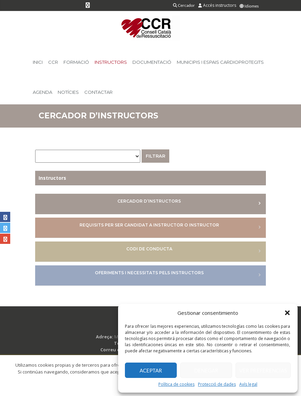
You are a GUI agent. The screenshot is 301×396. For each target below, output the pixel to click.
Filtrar (155, 156)
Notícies (68, 92)
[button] (287, 312)
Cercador (184, 5)
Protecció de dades (217, 384)
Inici (38, 62)
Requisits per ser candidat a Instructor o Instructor (149, 225)
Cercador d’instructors (149, 201)
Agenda (42, 92)
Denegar (206, 370)
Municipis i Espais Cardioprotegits (220, 62)
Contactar (98, 92)
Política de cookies (176, 384)
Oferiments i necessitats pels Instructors (149, 272)
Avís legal (248, 384)
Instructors (111, 62)
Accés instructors (217, 5)
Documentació (151, 62)
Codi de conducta (149, 248)
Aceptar (151, 370)
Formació (76, 62)
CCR (53, 62)
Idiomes (249, 6)
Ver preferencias (263, 370)
